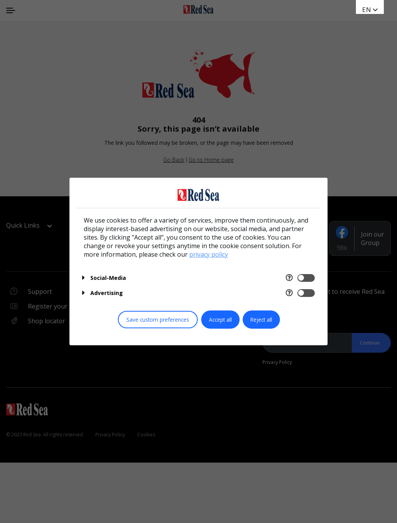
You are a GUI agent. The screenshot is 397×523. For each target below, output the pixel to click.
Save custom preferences (157, 319)
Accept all (220, 319)
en (366, 9)
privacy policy (208, 254)
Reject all (261, 319)
